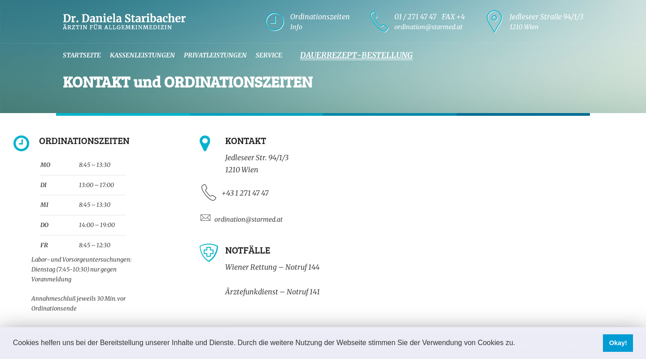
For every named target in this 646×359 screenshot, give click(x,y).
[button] (518, 343)
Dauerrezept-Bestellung (356, 55)
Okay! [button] (618, 342)
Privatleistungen (215, 55)
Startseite (82, 55)
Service (269, 55)
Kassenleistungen (142, 55)
